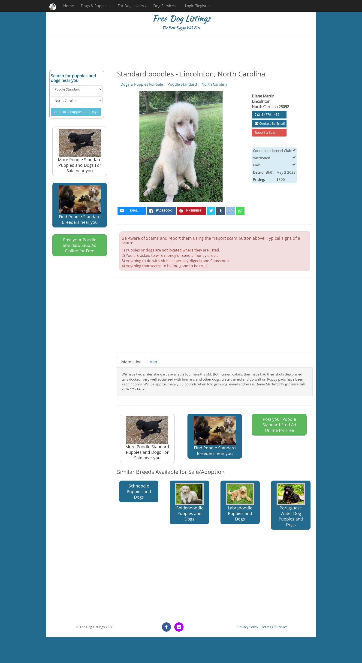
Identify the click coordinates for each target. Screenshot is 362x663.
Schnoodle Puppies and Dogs (139, 491)
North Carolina (214, 84)
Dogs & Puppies (96, 5)
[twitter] (211, 211)
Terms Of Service (274, 627)
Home (68, 5)
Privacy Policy (248, 627)
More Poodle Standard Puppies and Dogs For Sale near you (80, 151)
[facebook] (161, 211)
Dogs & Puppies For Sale (142, 84)
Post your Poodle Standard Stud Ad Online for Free (80, 245)
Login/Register (197, 5)
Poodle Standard (182, 84)
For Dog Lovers (132, 5)
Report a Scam (266, 132)
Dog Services (165, 5)
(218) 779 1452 (267, 114)
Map (153, 361)
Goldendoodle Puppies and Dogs (189, 502)
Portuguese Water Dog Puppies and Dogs (291, 505)
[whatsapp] (240, 211)
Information (131, 361)
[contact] (179, 627)
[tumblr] (220, 211)
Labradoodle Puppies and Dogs (240, 502)
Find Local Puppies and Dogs (76, 111)
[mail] (132, 211)
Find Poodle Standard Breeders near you (80, 205)
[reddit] (230, 211)
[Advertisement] (181, 52)
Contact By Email (270, 123)
